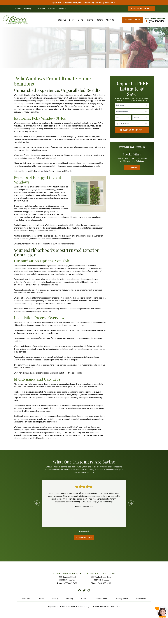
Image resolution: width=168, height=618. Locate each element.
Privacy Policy (122, 602)
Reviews (51, 9)
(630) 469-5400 (70, 585)
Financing (27, 9)
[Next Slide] (131, 505)
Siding (80, 20)
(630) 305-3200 (104, 585)
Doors (72, 20)
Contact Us (62, 9)
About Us (110, 20)
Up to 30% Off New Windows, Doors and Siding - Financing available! (84, 3)
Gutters (99, 20)
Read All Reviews (84, 538)
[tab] (79, 533)
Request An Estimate (141, 8)
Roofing (89, 20)
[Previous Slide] (37, 505)
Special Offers (40, 9)
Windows (62, 20)
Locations (17, 9)
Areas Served (101, 602)
